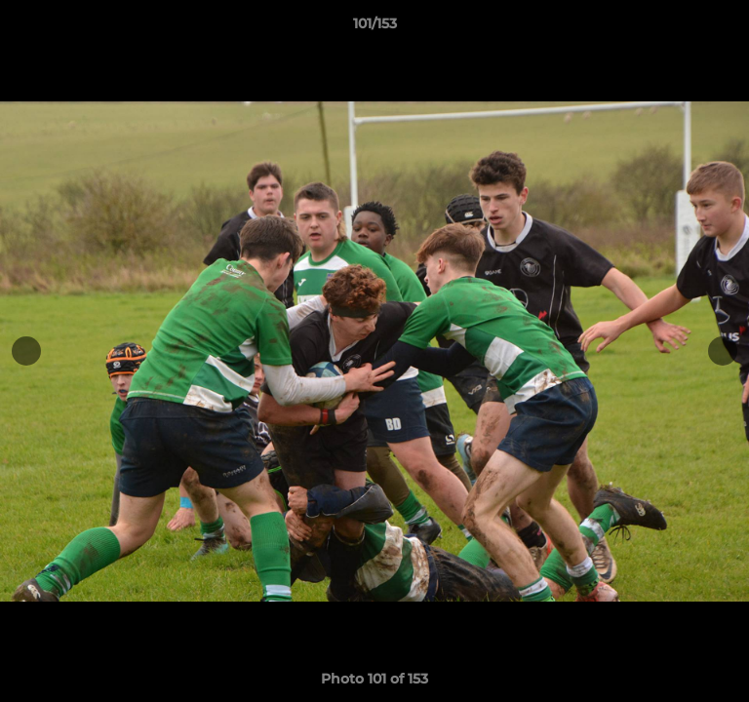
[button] (725, 28)
